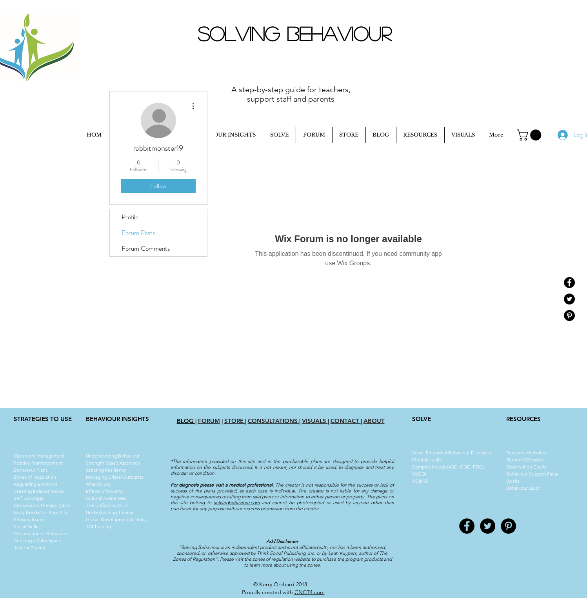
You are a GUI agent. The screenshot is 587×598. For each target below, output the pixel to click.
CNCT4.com (309, 592)
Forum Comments (146, 248)
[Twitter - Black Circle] (569, 299)
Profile (130, 217)
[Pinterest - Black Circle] (569, 315)
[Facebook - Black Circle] (569, 282)
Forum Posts (138, 232)
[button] (530, 134)
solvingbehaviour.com (237, 502)
